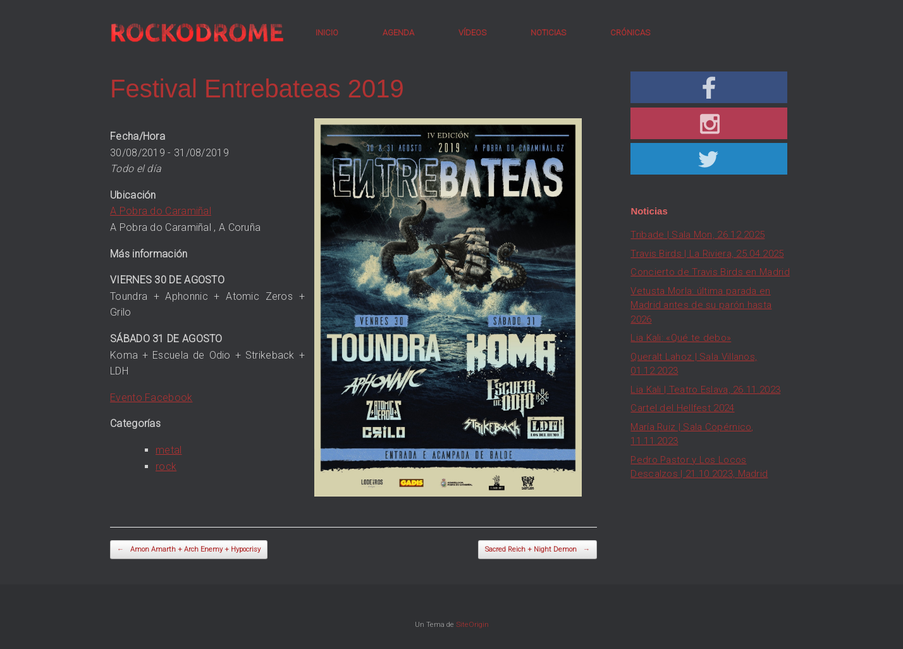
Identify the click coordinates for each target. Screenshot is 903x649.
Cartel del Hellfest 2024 (682, 408)
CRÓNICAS (630, 32)
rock (166, 466)
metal (169, 450)
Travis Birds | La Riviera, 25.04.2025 (706, 253)
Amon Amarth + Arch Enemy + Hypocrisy (189, 550)
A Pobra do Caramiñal (160, 211)
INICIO (327, 32)
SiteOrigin (472, 624)
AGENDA (398, 32)
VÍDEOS (472, 32)
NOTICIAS (548, 32)
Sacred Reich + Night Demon (537, 550)
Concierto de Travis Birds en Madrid (710, 272)
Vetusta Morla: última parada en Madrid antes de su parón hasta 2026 (700, 305)
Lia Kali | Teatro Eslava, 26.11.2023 (705, 389)
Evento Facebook (151, 398)
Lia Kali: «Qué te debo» (680, 337)
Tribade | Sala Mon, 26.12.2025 (697, 234)
